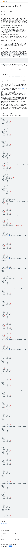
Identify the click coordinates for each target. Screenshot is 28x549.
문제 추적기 (16, 535)
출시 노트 (16, 536)
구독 (10, 546)
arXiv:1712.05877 (22, 88)
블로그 (2, 535)
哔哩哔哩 (2, 539)
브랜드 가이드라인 (17, 539)
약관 (1, 544)
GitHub (2, 536)
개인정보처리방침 (5, 544)
